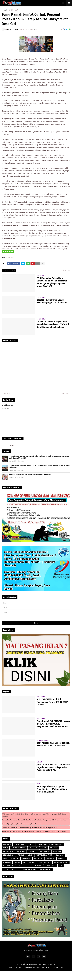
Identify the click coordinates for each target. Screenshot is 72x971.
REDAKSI (18, 968)
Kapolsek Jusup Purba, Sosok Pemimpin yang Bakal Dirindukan (52, 301)
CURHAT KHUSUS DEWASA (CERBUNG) (49, 844)
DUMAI (5, 848)
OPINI (5, 859)
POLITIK (17, 862)
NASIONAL (20, 855)
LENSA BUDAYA (8, 855)
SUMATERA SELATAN (29, 869)
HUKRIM (43, 848)
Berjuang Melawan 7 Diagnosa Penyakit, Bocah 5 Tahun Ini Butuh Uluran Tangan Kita (52, 789)
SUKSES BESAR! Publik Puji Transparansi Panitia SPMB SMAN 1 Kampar (52, 702)
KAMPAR (31, 851)
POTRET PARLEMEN (44, 862)
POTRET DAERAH (28, 862)
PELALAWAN (38, 859)
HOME (11, 968)
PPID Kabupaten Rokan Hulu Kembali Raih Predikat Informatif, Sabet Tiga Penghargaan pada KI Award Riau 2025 (52, 282)
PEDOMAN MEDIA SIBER (32, 968)
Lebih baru (6, 394)
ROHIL (27, 866)
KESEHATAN (57, 851)
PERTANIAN (7, 862)
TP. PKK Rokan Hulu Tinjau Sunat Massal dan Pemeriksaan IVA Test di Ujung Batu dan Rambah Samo (53, 324)
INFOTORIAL (21, 851)
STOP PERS (15, 869)
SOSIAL (5, 869)
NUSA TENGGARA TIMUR (44, 855)
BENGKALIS (7, 844)
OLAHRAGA (59, 855)
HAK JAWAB (33, 848)
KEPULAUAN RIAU (43, 851)
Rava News (5, 408)
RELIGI (19, 866)
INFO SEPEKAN (8, 851)
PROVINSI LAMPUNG (61, 862)
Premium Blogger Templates (45, 964)
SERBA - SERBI (50, 866)
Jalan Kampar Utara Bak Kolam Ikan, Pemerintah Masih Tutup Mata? (53, 744)
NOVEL (30, 855)
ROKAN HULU (13, 10)
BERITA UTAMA (19, 844)
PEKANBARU (26, 859)
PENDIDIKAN (50, 859)
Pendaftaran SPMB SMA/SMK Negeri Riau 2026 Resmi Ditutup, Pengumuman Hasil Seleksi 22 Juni (53, 724)
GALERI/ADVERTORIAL (18, 848)
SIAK (60, 866)
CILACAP (30, 844)
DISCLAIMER (46, 968)
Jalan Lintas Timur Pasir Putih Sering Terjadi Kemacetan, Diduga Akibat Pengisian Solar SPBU (53, 767)
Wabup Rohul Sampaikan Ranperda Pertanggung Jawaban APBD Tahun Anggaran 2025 (29, 827)
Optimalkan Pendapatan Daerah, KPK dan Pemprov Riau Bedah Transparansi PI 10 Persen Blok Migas (39, 466)
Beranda (4, 10)
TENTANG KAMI (58, 968)
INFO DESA (53, 848)
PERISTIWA (61, 859)
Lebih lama (65, 394)
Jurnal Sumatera (7, 405)
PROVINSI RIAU (8, 866)
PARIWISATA (15, 859)
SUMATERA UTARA (46, 869)
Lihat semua (66, 270)
